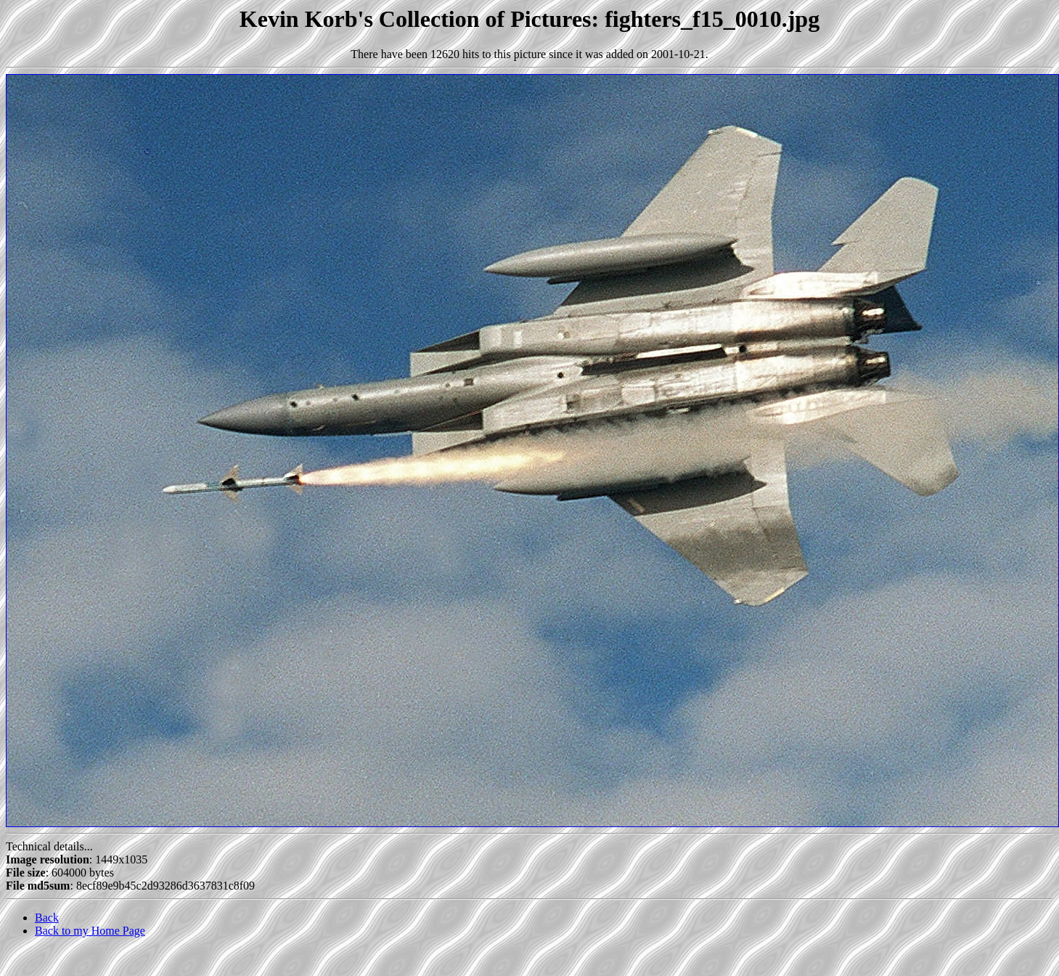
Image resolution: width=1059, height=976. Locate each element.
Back (47, 917)
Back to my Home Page (90, 930)
